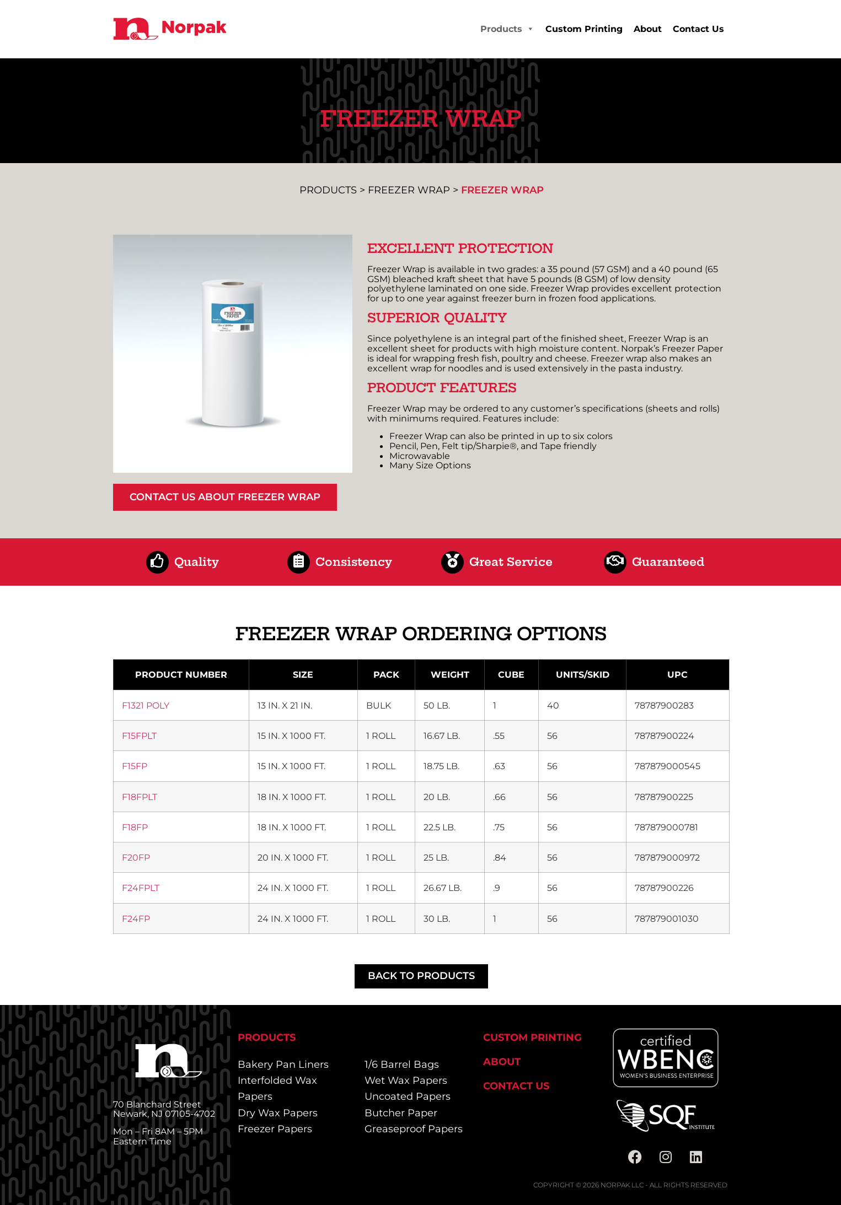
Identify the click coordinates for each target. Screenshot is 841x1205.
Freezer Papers (275, 1129)
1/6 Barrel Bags (402, 1064)
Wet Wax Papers (406, 1080)
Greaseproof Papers (414, 1129)
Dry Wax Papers (278, 1113)
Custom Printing (584, 29)
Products (507, 29)
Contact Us (698, 29)
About (648, 29)
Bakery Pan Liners (283, 1064)
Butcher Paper (401, 1113)
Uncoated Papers (408, 1096)
